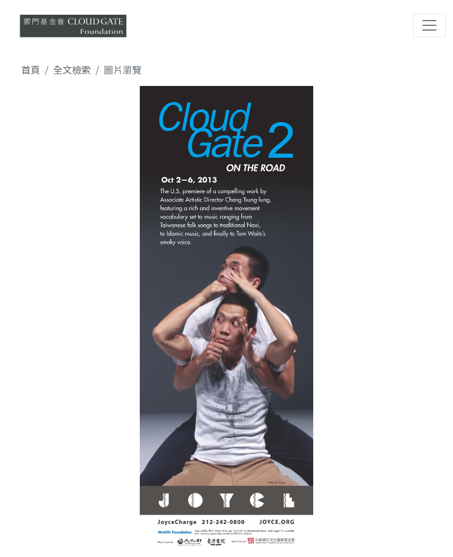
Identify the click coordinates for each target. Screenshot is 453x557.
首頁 (30, 69)
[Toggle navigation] (429, 25)
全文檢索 (72, 69)
